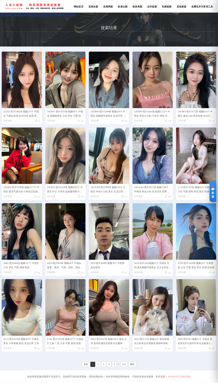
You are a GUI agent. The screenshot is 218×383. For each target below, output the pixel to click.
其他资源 (181, 6)
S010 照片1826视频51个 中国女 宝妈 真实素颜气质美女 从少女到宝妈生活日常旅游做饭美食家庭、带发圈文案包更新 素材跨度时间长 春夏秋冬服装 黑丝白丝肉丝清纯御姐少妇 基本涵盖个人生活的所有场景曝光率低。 (152, 266)
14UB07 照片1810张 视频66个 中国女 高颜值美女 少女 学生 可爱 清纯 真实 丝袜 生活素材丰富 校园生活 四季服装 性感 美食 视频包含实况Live (65, 114)
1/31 (124, 364)
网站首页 (78, 6)
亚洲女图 (93, 6)
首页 (86, 364)
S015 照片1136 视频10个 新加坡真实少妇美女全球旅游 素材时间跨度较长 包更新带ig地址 (152, 342)
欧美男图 (137, 6)
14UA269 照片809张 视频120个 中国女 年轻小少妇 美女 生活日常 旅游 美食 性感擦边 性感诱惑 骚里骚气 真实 (108, 190)
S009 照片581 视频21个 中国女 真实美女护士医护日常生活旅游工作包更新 (195, 342)
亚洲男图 (108, 6)
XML (188, 376)
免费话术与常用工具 (202, 6)
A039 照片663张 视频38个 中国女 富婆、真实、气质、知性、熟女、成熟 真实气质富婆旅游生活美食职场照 (65, 266)
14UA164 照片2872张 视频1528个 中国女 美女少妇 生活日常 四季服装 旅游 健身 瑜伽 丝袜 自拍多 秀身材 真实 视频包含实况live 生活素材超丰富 (152, 190)
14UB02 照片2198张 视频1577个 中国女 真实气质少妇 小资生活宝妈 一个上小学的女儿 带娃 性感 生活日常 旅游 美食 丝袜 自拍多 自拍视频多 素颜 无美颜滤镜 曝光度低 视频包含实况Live (21, 190)
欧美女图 (122, 6)
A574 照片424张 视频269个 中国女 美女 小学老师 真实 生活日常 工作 (21, 341)
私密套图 (167, 6)
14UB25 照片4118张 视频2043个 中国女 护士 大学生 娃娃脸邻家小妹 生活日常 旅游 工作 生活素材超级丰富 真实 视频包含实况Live (65, 190)
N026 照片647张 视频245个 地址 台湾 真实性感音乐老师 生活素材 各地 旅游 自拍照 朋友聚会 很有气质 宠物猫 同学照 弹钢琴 (109, 342)
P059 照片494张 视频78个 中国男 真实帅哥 (107, 265)
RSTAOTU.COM (176, 376)
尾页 (132, 364)
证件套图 (152, 6)
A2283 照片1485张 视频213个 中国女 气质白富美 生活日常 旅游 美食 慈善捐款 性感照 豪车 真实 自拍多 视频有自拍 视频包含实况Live (21, 114)
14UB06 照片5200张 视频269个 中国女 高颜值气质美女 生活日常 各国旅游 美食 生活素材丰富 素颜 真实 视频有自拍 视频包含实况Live (108, 114)
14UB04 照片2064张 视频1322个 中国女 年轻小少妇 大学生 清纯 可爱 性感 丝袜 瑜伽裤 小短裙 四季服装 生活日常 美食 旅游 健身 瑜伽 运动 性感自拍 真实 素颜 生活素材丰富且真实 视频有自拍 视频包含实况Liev (152, 114)
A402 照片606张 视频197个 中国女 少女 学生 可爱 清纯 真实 (21, 265)
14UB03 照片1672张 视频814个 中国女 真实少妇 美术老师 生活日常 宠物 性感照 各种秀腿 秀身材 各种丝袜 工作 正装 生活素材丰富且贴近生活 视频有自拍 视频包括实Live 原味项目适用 (196, 114)
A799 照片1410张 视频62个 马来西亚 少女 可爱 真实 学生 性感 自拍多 (196, 265)
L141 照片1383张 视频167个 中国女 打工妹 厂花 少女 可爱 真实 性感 (65, 341)
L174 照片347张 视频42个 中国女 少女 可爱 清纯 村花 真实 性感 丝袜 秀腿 (196, 190)
